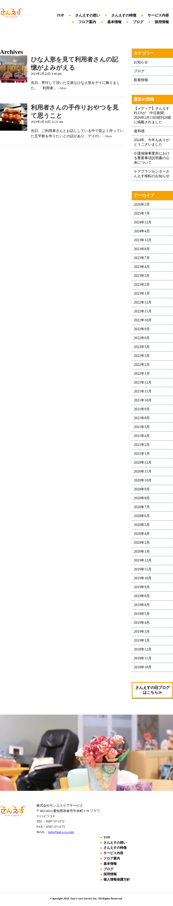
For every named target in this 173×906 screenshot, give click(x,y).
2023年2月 (142, 284)
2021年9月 (142, 409)
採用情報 (162, 22)
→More (61, 88)
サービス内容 (158, 15)
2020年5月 (142, 525)
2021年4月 (142, 436)
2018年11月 (142, 658)
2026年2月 (142, 204)
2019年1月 (142, 640)
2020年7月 (142, 507)
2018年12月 (143, 649)
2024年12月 (143, 222)
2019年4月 (142, 623)
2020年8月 (142, 498)
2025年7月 (142, 213)
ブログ (138, 22)
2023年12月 (143, 240)
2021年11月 (142, 391)
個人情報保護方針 (116, 879)
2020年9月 (142, 489)
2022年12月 (143, 302)
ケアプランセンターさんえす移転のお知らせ (151, 174)
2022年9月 (142, 329)
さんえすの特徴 (123, 15)
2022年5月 (142, 347)
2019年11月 (142, 569)
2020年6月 (142, 516)
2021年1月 (142, 454)
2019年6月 (142, 605)
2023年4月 (142, 267)
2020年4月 (142, 534)
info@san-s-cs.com (61, 832)
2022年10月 (143, 320)
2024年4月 (142, 231)
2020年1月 (142, 551)
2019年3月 (142, 631)
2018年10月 (143, 667)
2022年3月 (142, 356)
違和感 (139, 131)
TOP (60, 15)
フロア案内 (87, 22)
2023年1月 (142, 293)
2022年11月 (142, 311)
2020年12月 (143, 462)
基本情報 (114, 22)
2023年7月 (142, 258)
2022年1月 (142, 373)
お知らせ (141, 62)
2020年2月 (142, 543)
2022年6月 (142, 338)
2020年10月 (143, 480)
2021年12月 (143, 382)
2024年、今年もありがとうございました (151, 142)
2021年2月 (142, 445)
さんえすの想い (87, 15)
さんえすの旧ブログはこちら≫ (152, 690)
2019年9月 (142, 587)
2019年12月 (143, 560)
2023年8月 (142, 249)
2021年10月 (143, 400)
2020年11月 (142, 471)
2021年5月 (142, 427)
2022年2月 (142, 365)
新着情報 (141, 80)
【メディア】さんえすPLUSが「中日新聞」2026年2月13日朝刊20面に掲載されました (152, 115)
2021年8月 (142, 418)
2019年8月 (142, 596)
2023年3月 (142, 276)
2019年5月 (142, 614)
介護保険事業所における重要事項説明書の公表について (151, 158)
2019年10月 (143, 578)
